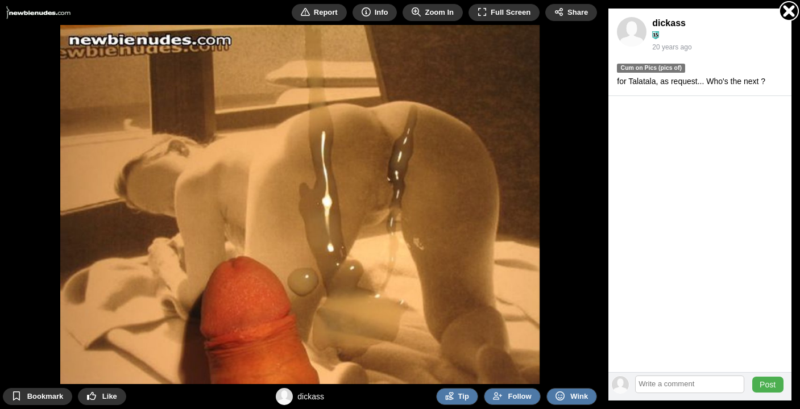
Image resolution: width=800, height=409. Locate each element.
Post (768, 384)
